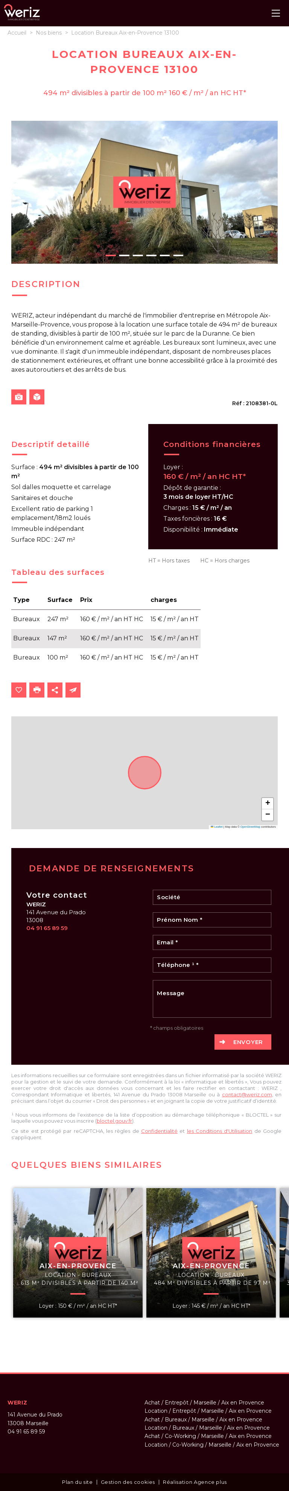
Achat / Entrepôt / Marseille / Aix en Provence (204, 1402)
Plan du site (77, 1482)
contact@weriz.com (247, 1094)
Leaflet (217, 826)
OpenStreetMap (250, 826)
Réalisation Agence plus (195, 1482)
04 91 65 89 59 (47, 928)
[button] (267, 803)
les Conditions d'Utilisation (219, 1131)
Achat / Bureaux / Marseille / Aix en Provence (203, 1419)
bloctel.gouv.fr (114, 1121)
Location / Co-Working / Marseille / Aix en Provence (211, 1444)
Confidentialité (159, 1131)
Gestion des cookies (128, 1482)
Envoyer (248, 1042)
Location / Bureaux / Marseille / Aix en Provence (207, 1427)
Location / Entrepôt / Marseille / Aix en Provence (208, 1410)
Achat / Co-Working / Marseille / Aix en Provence (208, 1436)
